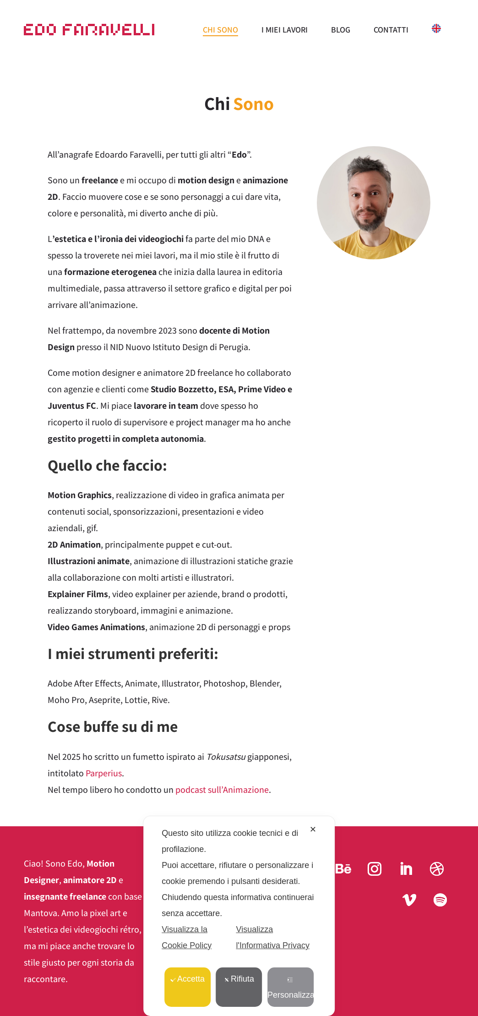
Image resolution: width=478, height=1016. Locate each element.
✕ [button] (313, 829)
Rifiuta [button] (239, 978)
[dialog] (239, 916)
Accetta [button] (187, 978)
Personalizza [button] (290, 988)
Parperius (104, 773)
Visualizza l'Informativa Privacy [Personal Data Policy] (272, 937)
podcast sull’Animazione (222, 790)
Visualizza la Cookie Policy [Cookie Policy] (187, 937)
